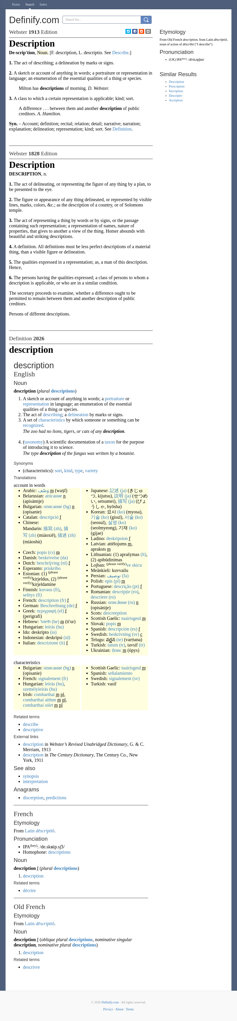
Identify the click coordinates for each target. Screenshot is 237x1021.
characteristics (51, 419)
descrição (122, 586)
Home (16, 4)
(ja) (123, 490)
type (79, 470)
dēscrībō (188, 44)
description (48, 600)
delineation (78, 414)
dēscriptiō (45, 830)
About (119, 1009)
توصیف (114, 575)
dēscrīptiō (220, 39)
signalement (49, 678)
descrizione (47, 642)
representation (36, 403)
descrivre (31, 967)
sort (58, 470)
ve (129, 565)
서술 (129, 517)
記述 (114, 490)
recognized (33, 425)
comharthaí (44, 694)
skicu (137, 565)
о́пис (117, 650)
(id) (67, 637)
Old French (175, 39)
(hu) (60, 626)
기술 (95, 517)
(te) (119, 639)
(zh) (57, 528)
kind (68, 470)
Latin (29, 830)
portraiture (114, 398)
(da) (64, 557)
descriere (99, 596)
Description (176, 82)
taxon (110, 441)
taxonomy (34, 441)
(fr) (63, 600)
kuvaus (46, 589)
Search (29, 4)
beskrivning (120, 634)
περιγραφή (46, 610)
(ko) (121, 511)
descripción (118, 628)
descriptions (63, 390)
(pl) (117, 581)
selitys (29, 594)
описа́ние (117, 602)
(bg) (67, 506)
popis (42, 552)
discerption (33, 797)
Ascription (176, 100)
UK (172, 59)
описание (53, 506)
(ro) (134, 591)
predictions (56, 797)
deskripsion (117, 538)
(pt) (135, 586)
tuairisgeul (131, 618)
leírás (50, 626)
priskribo (52, 568)
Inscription (176, 91)
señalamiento (120, 673)
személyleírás (35, 689)
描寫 (48, 528)
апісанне (53, 495)
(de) (70, 605)
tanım (112, 644)
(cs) (51, 552)
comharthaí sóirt (38, 705)
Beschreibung (53, 605)
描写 (122, 501)
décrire (29, 890)
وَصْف (43, 490)
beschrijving (48, 562)
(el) (61, 610)
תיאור (45, 621)
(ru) (131, 602)
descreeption (115, 612)
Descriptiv (175, 95)
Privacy (108, 1009)
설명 (112, 522)
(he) (55, 621)
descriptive (33, 729)
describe (30, 724)
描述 (62, 535)
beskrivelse (48, 557)
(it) (62, 642)
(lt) (143, 554)
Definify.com (110, 1002)
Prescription (177, 86)
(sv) (135, 634)
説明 (118, 495)
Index (43, 4)
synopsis (31, 776)
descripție (121, 591)
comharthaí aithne (39, 699)
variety (91, 470)
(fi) (56, 589)
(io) (53, 632)
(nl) (64, 562)
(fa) (125, 575)
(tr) (122, 644)
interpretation (35, 781)
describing (52, 414)
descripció (49, 517)
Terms (130, 1009)
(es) (133, 628)
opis (108, 581)
